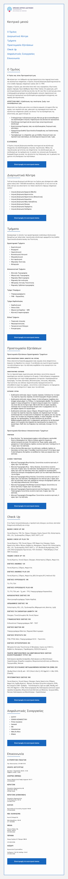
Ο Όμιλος (12, 32)
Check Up (12, 49)
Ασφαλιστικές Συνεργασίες (21, 54)
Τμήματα (11, 40)
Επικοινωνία (13, 58)
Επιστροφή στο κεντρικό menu (26, 164)
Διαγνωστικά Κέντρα (17, 36)
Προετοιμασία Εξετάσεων (20, 45)
